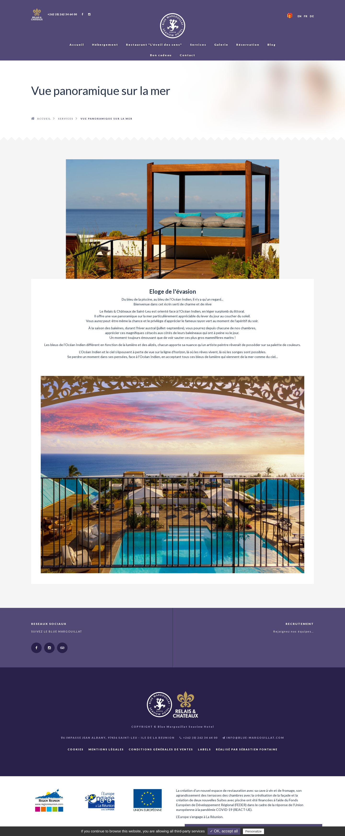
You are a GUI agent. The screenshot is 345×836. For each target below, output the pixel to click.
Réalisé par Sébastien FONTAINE (246, 749)
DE (312, 16)
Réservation (247, 44)
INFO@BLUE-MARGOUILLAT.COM (253, 737)
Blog (271, 44)
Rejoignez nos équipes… (293, 631)
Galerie (221, 44)
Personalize (253, 831)
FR (306, 16)
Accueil (76, 44)
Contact (187, 55)
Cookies (76, 749)
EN (300, 16)
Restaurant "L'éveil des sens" (154, 44)
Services (198, 44)
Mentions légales (106, 749)
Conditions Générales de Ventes (161, 749)
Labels (204, 749)
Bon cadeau (161, 55)
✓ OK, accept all (224, 831)
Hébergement (105, 44)
